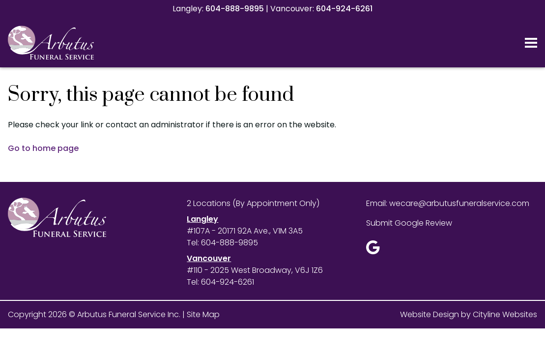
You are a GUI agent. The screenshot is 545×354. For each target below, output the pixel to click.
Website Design (429, 314)
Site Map (203, 314)
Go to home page (43, 148)
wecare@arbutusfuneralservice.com (459, 203)
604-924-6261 (344, 8)
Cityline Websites (505, 314)
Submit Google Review (409, 223)
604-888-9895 (234, 8)
